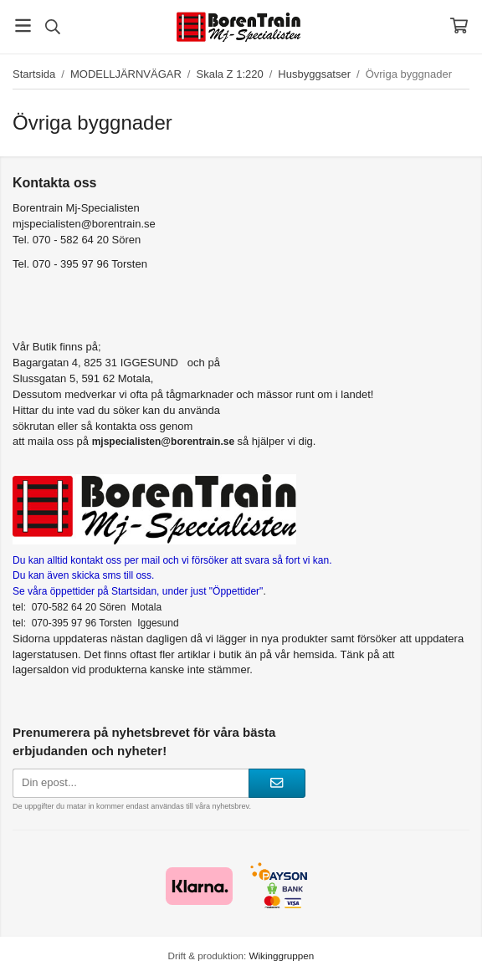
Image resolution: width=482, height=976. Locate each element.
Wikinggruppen (281, 955)
